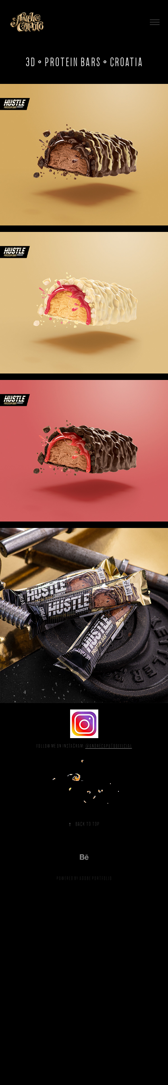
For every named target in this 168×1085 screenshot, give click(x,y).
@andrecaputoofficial (108, 746)
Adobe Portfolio (95, 878)
